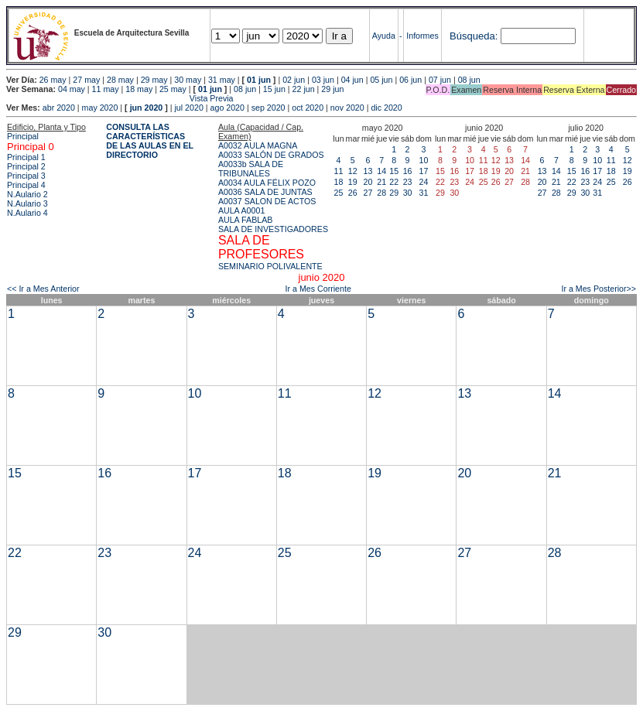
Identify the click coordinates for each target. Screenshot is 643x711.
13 (368, 171)
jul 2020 (189, 107)
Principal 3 (26, 175)
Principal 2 (26, 166)
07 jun (440, 79)
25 (339, 192)
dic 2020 (386, 107)
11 (339, 171)
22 (393, 181)
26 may (53, 79)
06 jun (410, 79)
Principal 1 (26, 157)
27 (368, 192)
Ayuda (383, 35)
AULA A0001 (241, 210)
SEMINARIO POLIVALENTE (270, 266)
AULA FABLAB (245, 219)
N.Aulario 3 (27, 203)
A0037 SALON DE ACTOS (267, 201)
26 (352, 192)
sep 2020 (268, 107)
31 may (221, 79)
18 (339, 181)
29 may (154, 79)
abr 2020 (59, 107)
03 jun (323, 79)
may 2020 (100, 107)
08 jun (469, 79)
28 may (120, 79)
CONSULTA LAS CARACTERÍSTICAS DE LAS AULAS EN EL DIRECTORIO (149, 140)
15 (393, 171)
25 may (172, 89)
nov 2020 (347, 107)
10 (424, 160)
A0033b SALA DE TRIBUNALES (250, 168)
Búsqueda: (474, 36)
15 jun (274, 89)
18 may (138, 89)
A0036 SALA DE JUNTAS (265, 192)
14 (381, 171)
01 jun (259, 79)
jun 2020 (146, 107)
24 (424, 181)
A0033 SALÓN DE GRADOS (271, 154)
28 (381, 192)
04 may (71, 89)
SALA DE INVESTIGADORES (273, 229)
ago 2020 (227, 107)
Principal (23, 136)
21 (381, 181)
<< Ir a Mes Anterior (43, 288)
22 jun (303, 89)
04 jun (352, 79)
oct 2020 (307, 107)
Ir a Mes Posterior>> (598, 288)
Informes (422, 35)
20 (368, 181)
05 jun (381, 79)
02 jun (293, 79)
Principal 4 (26, 185)
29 (393, 192)
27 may (86, 79)
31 (424, 192)
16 (407, 171)
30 (407, 192)
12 (352, 171)
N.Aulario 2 (27, 194)
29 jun (332, 89)
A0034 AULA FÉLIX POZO (267, 182)
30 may (187, 79)
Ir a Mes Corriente (318, 288)
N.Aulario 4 (27, 212)
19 (352, 181)
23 (407, 181)
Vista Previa (120, 98)
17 (424, 171)
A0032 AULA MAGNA (257, 145)
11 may (105, 89)
